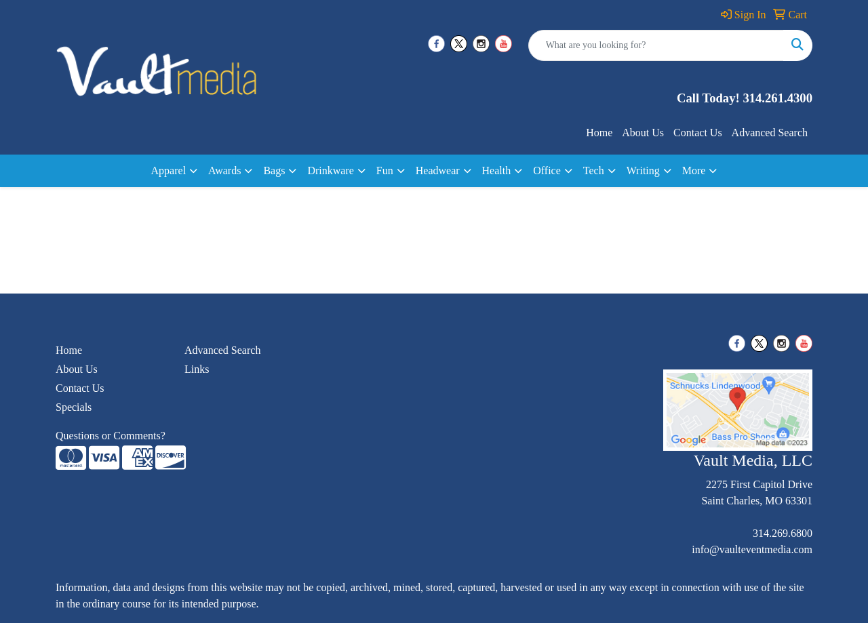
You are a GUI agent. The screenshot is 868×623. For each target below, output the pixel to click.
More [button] (694, 170)
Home (599, 132)
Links (196, 369)
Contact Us (697, 132)
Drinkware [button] (330, 170)
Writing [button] (643, 170)
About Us (643, 132)
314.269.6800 (782, 533)
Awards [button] (224, 170)
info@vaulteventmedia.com (752, 549)
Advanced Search (770, 132)
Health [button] (496, 170)
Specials (74, 407)
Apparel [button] (168, 170)
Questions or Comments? (110, 435)
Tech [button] (593, 170)
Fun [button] (384, 170)
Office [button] (547, 170)
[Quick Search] (656, 45)
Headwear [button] (438, 170)
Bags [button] (274, 170)
